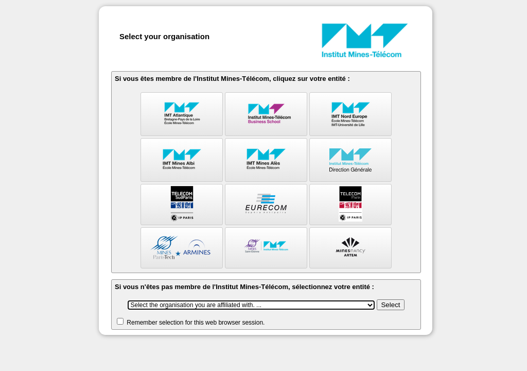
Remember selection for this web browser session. (196, 322)
